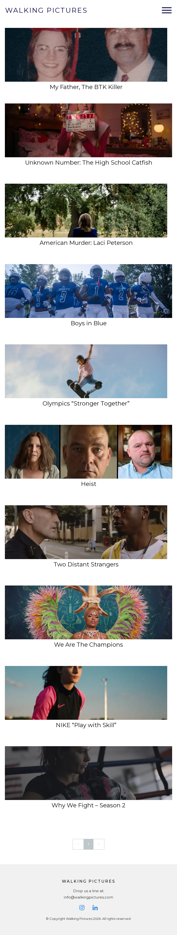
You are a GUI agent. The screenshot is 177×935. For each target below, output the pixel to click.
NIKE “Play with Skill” (86, 725)
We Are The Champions (88, 644)
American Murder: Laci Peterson (86, 242)
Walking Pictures (46, 10)
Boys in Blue (89, 323)
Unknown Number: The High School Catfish (88, 162)
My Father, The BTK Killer (86, 86)
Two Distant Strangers (86, 564)
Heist (88, 483)
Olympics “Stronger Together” (86, 403)
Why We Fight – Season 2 (88, 805)
